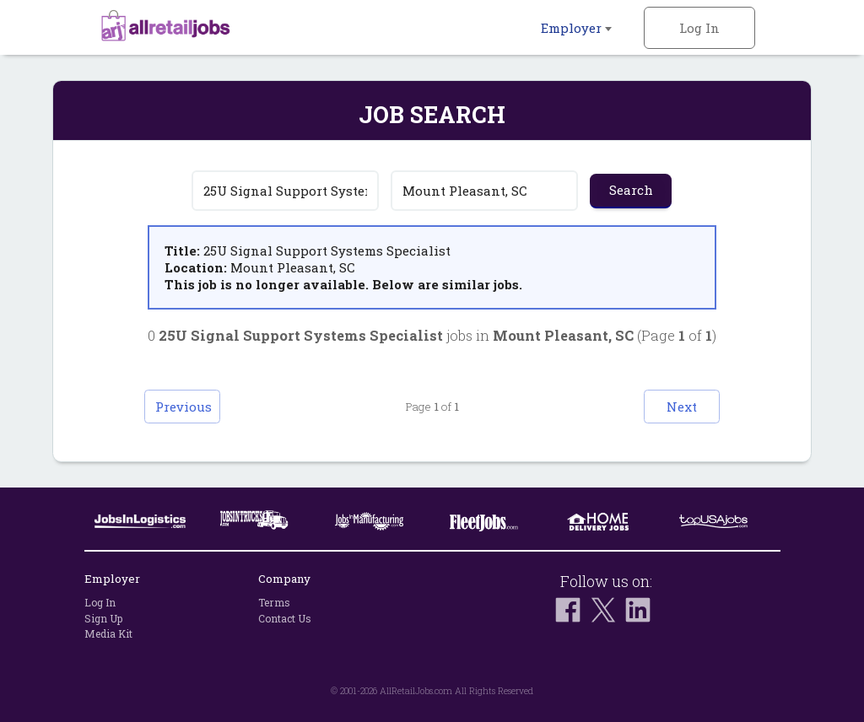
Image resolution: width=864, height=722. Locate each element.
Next (682, 406)
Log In (699, 27)
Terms (274, 602)
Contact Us (284, 618)
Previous (183, 406)
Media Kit (108, 633)
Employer (576, 27)
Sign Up (103, 618)
